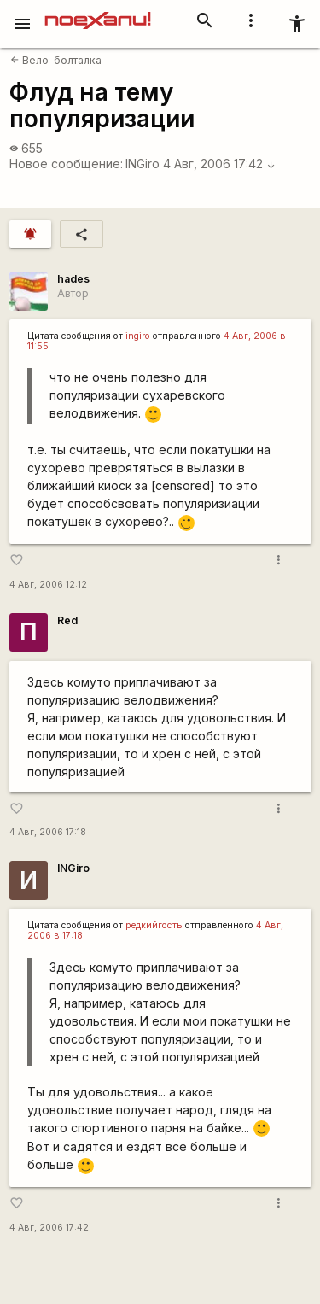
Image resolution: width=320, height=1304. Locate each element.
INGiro (142, 163)
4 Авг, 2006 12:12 (48, 584)
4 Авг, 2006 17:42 (219, 163)
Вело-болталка (55, 60)
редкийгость (154, 925)
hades (73, 278)
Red (67, 620)
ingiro (137, 336)
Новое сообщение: (66, 163)
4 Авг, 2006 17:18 (47, 832)
